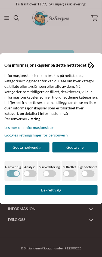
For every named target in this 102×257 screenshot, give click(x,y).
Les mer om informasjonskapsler (31, 127)
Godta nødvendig (27, 147)
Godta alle (75, 147)
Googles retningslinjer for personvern (36, 135)
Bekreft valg (51, 190)
